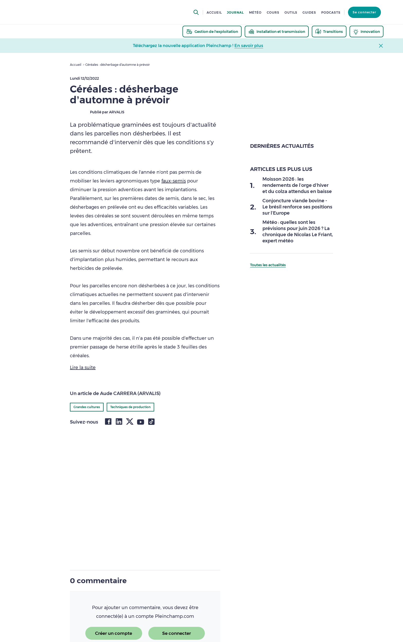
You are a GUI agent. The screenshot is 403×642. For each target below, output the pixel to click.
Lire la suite (83, 367)
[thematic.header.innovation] (366, 31)
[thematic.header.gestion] (212, 31)
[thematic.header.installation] (277, 31)
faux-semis (173, 181)
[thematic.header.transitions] (329, 31)
